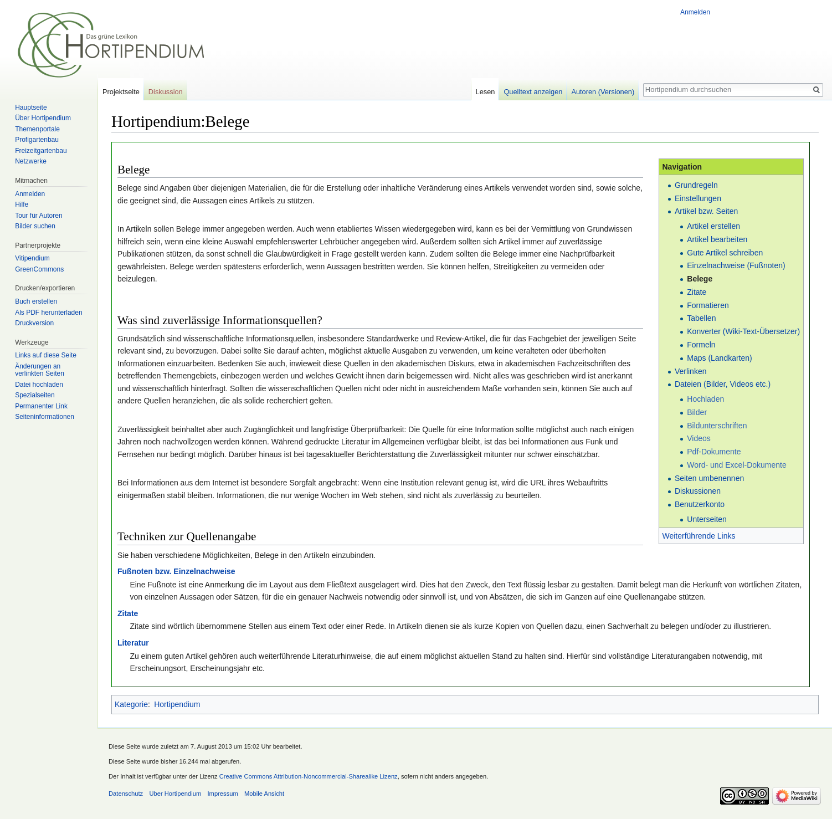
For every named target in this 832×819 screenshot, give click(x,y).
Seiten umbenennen (709, 478)
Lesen (485, 92)
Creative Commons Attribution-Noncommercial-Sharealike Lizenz (308, 776)
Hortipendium (177, 704)
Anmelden (695, 12)
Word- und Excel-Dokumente (736, 464)
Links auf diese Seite (45, 355)
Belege (699, 278)
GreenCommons (39, 269)
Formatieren (707, 305)
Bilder (697, 412)
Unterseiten (707, 519)
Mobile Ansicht (264, 793)
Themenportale (37, 129)
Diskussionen (698, 491)
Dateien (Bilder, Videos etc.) (723, 384)
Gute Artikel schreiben (725, 252)
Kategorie (131, 704)
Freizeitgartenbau (40, 151)
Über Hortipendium (43, 118)
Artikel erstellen (713, 226)
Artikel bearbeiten (717, 239)
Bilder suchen (35, 226)
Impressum (222, 793)
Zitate (696, 292)
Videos (699, 438)
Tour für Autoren (38, 215)
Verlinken (691, 371)
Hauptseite (31, 107)
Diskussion (165, 92)
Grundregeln (696, 185)
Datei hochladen (39, 384)
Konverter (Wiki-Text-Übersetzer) (743, 331)
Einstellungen (698, 198)
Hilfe (21, 204)
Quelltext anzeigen (533, 92)
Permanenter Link (41, 406)
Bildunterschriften (717, 425)
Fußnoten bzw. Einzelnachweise (176, 571)
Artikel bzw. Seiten (706, 211)
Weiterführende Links (698, 535)
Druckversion (34, 323)
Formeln (701, 344)
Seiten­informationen (44, 417)
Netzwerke (31, 161)
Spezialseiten (34, 395)
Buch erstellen (36, 301)
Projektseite (121, 92)
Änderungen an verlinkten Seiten (39, 370)
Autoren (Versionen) (602, 92)
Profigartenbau (37, 140)
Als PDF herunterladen (48, 312)
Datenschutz (126, 793)
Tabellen (701, 318)
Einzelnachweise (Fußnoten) (736, 265)
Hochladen (705, 399)
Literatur (133, 642)
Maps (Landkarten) (719, 358)
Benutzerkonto (700, 504)
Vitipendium (32, 258)
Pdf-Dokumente (714, 451)
